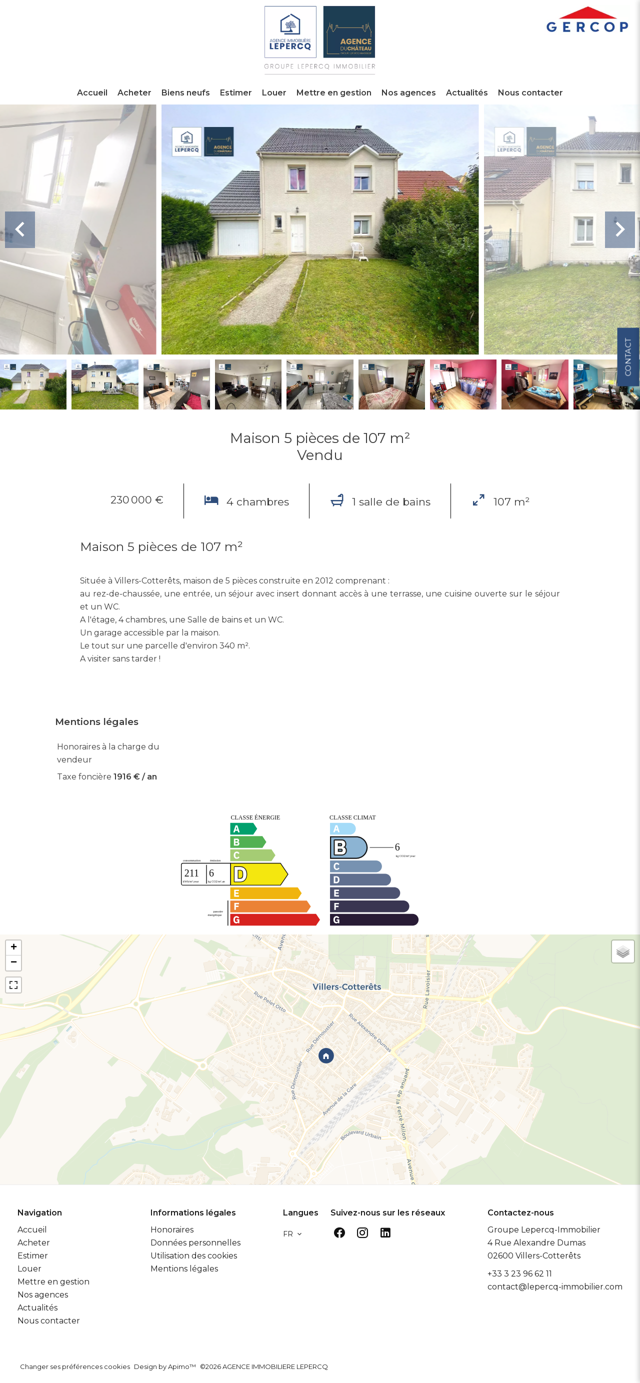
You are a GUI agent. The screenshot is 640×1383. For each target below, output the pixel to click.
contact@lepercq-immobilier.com (555, 1287)
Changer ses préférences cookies (75, 1366)
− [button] (13, 963)
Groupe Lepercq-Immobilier (544, 1229)
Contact (627, 354)
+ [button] (13, 948)
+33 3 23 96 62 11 (520, 1273)
